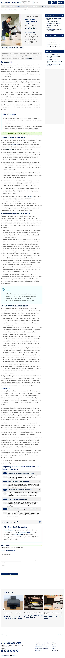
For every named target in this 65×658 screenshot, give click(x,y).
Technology (6, 9)
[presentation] (10, 569)
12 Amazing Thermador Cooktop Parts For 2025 (54, 62)
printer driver (28, 196)
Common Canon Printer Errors (52, 21)
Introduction (49, 19)
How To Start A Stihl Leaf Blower (52, 54)
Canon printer (10, 149)
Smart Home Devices (13, 9)
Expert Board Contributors (24, 532)
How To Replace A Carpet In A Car (53, 59)
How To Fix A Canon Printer (24, 134)
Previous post (4, 635)
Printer (22, 47)
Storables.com (9, 530)
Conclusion (49, 27)
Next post (61, 635)
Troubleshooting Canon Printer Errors (53, 23)
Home (2, 9)
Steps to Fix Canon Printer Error (52, 25)
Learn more (30, 58)
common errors (15, 144)
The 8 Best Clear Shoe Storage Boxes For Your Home (54, 65)
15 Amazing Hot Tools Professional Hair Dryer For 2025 (54, 57)
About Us (37, 643)
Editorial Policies (18, 534)
